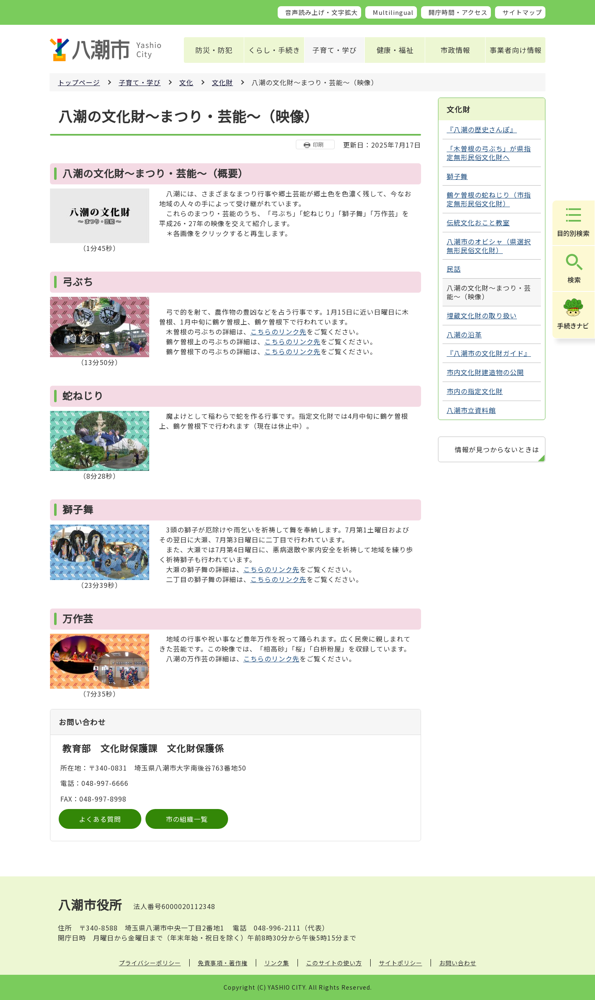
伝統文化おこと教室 (478, 222)
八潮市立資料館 (471, 410)
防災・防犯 (214, 50)
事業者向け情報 (516, 50)
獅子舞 (457, 176)
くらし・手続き (274, 50)
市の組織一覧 (187, 819)
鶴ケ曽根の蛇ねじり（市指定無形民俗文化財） (489, 199)
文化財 (222, 82)
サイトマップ (522, 12)
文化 (186, 82)
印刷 (318, 144)
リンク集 (276, 963)
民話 (454, 269)
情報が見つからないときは (497, 449)
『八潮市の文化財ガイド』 (489, 353)
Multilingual (393, 12)
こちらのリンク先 (278, 332)
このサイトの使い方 (334, 963)
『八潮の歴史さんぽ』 (482, 129)
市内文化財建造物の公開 (485, 372)
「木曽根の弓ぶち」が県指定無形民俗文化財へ (489, 152)
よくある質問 (100, 819)
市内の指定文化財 (475, 391)
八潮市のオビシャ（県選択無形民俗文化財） (489, 245)
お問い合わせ (457, 963)
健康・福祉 (395, 50)
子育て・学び (334, 50)
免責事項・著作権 (223, 963)
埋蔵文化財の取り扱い (482, 315)
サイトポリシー (400, 963)
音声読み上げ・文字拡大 (321, 12)
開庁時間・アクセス (458, 12)
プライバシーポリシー (150, 963)
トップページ (79, 82)
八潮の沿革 (464, 334)
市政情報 (455, 50)
